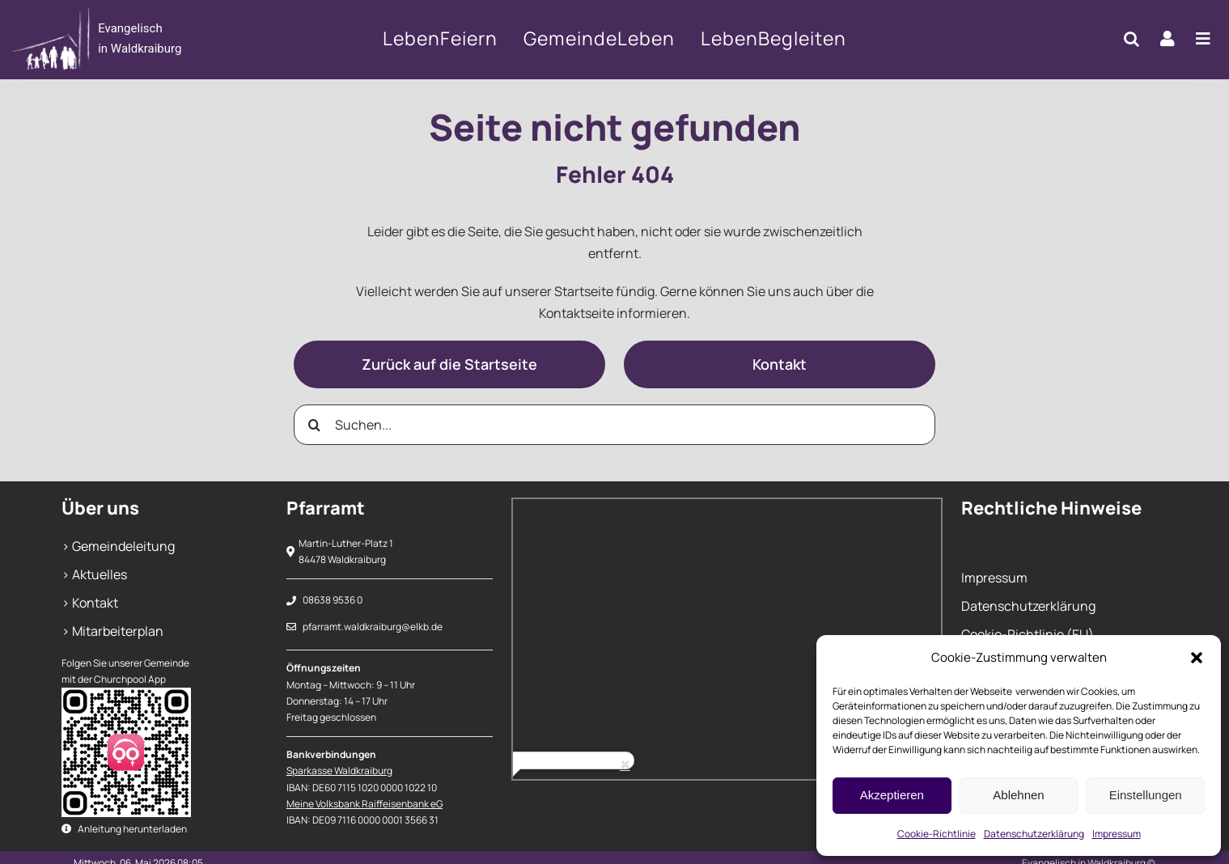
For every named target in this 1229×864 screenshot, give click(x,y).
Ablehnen (1018, 795)
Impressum (1116, 834)
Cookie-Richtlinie (936, 834)
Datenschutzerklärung (1034, 834)
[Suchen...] (614, 424)
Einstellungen (1145, 795)
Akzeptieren (892, 795)
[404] (132, 39)
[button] (1197, 658)
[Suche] (314, 424)
